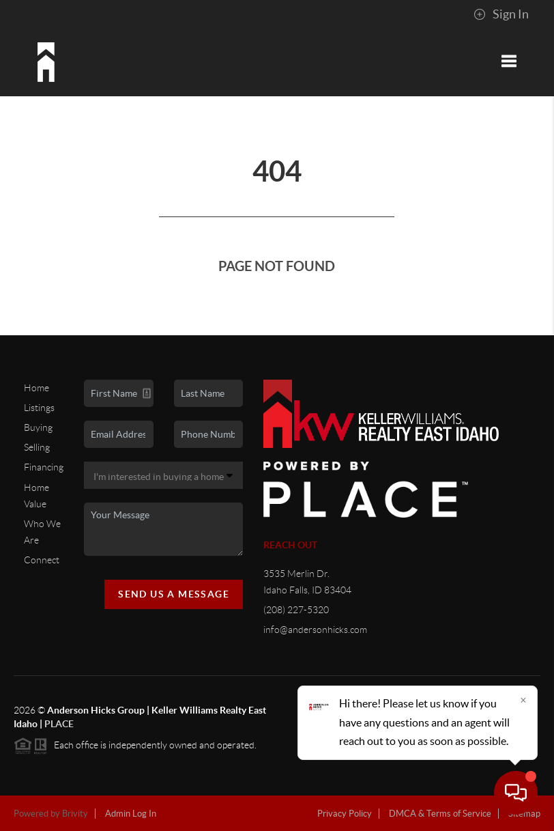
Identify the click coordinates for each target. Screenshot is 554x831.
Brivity (75, 813)
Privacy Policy (344, 813)
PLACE (59, 723)
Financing (43, 467)
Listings (39, 407)
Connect (41, 559)
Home (36, 387)
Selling (37, 447)
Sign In (501, 14)
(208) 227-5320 (296, 609)
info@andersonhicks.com (315, 629)
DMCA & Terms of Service (440, 813)
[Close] (523, 699)
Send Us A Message (173, 594)
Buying (38, 427)
